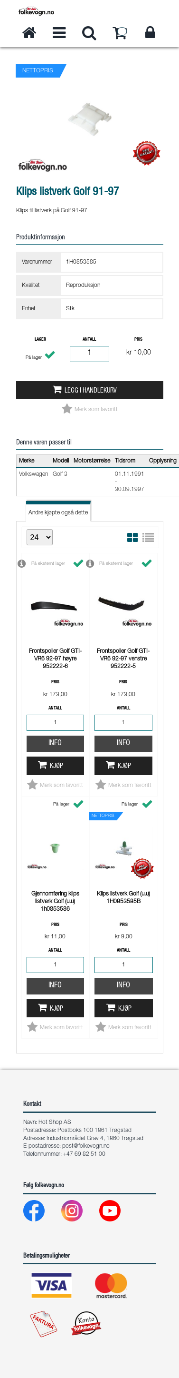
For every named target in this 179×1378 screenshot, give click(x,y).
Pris (138, 339)
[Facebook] (41, 1213)
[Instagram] (79, 1213)
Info (55, 623)
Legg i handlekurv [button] (91, 391)
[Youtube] (117, 1213)
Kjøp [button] (56, 646)
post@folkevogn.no (86, 1146)
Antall (89, 339)
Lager (40, 339)
